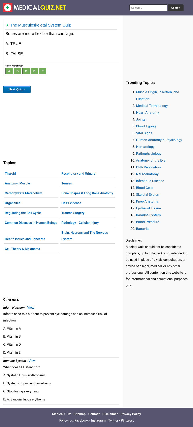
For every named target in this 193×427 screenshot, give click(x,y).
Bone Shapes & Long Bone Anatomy (87, 193)
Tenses (66, 183)
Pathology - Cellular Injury (80, 223)
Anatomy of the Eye (150, 160)
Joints (141, 119)
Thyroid (10, 173)
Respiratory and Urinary (78, 173)
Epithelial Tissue (148, 208)
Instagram (98, 420)
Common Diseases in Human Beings (31, 223)
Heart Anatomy (147, 113)
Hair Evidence (71, 203)
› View (29, 307)
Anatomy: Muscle (17, 183)
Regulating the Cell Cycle (23, 213)
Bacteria (142, 229)
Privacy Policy (131, 414)
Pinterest (127, 420)
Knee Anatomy (147, 201)
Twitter (113, 420)
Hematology (145, 147)
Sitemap (80, 414)
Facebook (81, 420)
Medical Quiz (61, 414)
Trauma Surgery (73, 213)
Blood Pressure (147, 222)
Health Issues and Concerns (25, 239)
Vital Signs (144, 133)
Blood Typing (146, 126)
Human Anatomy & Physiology (159, 140)
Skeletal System (148, 195)
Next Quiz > (17, 89)
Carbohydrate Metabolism (23, 193)
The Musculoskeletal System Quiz (40, 25)
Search (175, 7)
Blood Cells (144, 188)
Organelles (12, 203)
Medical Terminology (152, 106)
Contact (94, 414)
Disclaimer (110, 414)
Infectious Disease (150, 181)
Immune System (148, 215)
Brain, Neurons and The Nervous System (84, 236)
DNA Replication (148, 167)
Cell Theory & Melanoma (22, 249)
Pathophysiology (148, 154)
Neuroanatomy (147, 174)
